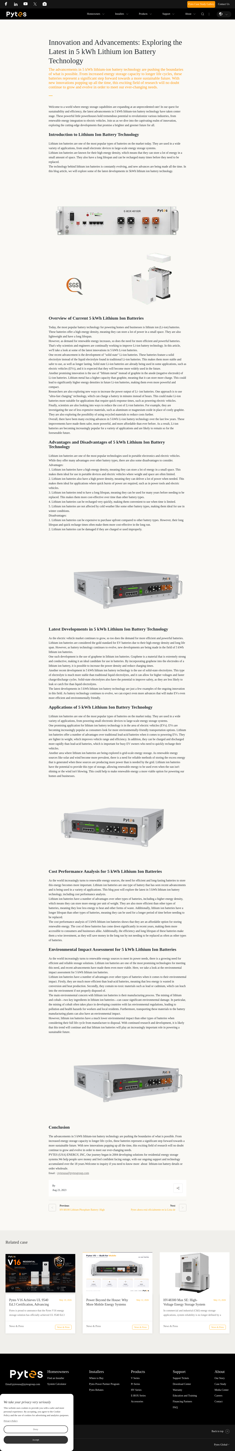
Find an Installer (55, 1378)
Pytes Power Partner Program (104, 1384)
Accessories (137, 1401)
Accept (35, 1439)
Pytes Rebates (96, 1390)
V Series (135, 1378)
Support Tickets (181, 1378)
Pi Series (135, 1384)
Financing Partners (182, 1401)
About (188, 13)
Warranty (177, 1390)
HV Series (136, 1390)
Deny (35, 1429)
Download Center (182, 1384)
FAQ (175, 1407)
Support (166, 13)
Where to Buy (96, 1378)
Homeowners (93, 13)
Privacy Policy (11, 1420)
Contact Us (223, 4)
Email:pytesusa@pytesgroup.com (23, 1384)
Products (143, 13)
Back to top (220, 1431)
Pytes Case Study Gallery (201, 4)
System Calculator (56, 1384)
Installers (119, 13)
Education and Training (185, 1395)
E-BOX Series (138, 1395)
